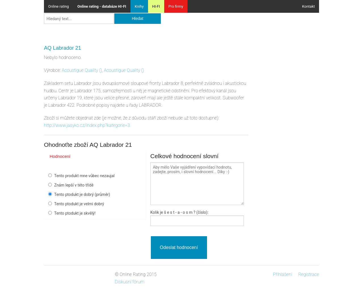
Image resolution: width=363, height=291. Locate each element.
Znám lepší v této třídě (74, 185)
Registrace (308, 274)
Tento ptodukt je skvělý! (75, 213)
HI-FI (156, 6)
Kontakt (308, 6)
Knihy (139, 6)
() (82, 70)
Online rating (58, 6)
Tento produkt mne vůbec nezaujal (84, 175)
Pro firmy (175, 6)
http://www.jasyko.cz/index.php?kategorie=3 (87, 125)
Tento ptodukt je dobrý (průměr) (82, 194)
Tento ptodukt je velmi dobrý (79, 204)
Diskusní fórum (129, 281)
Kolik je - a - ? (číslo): (179, 212)
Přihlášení (282, 274)
